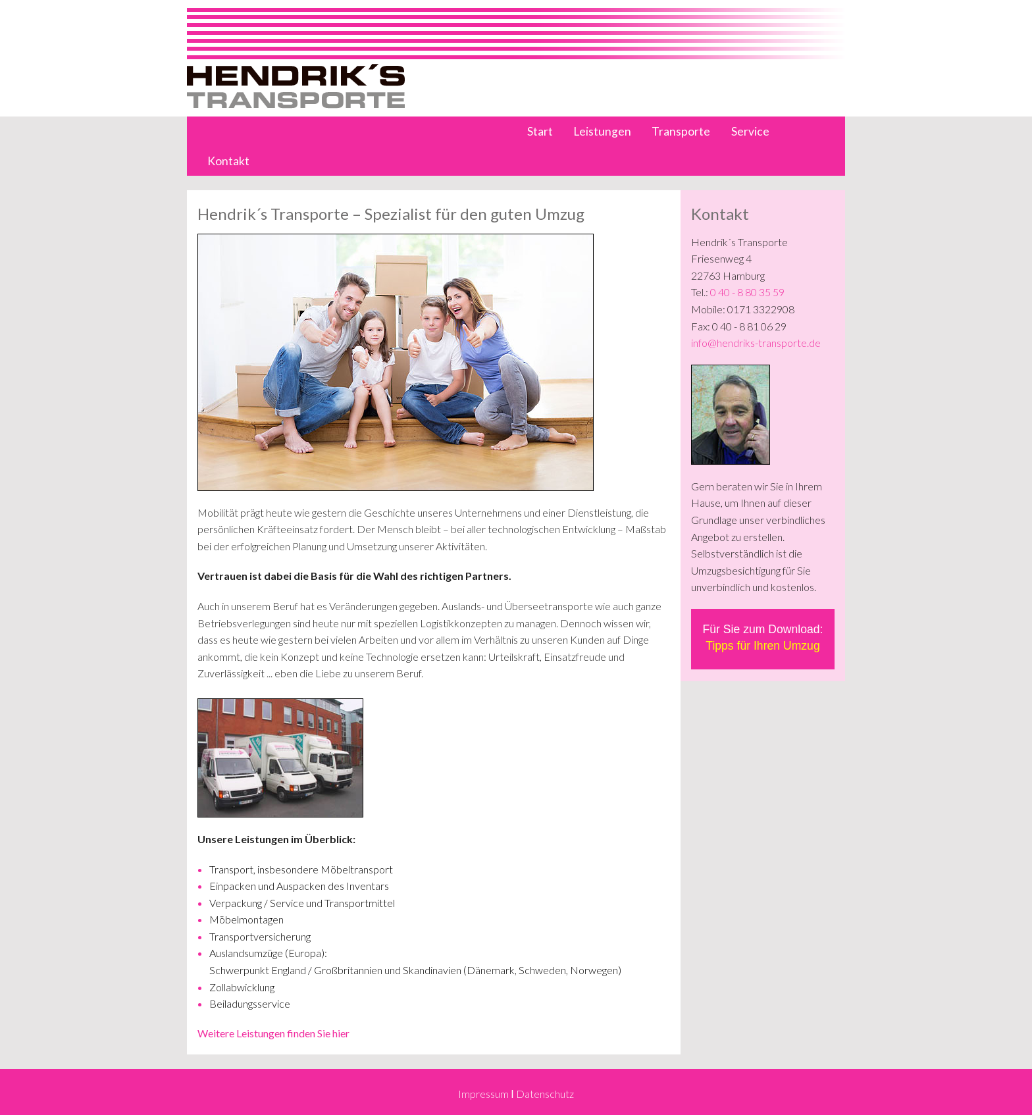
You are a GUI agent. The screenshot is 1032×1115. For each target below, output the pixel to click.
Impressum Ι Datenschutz (515, 1093)
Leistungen (602, 131)
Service (750, 131)
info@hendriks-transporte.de (756, 342)
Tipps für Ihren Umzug (762, 645)
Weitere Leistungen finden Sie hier (273, 1033)
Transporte (681, 131)
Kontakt (228, 161)
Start (540, 131)
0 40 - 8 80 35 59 (747, 292)
